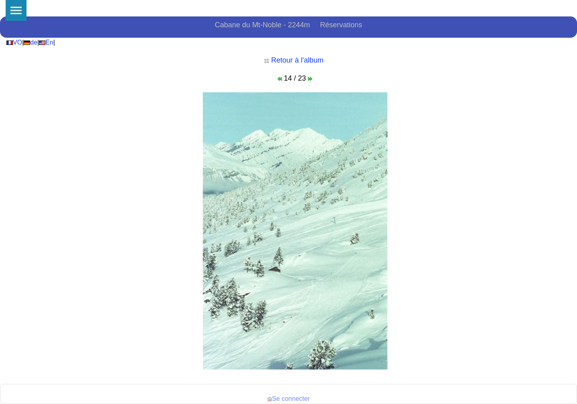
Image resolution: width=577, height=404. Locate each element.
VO (14, 42)
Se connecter (288, 398)
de (30, 42)
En (46, 42)
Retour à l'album (294, 60)
